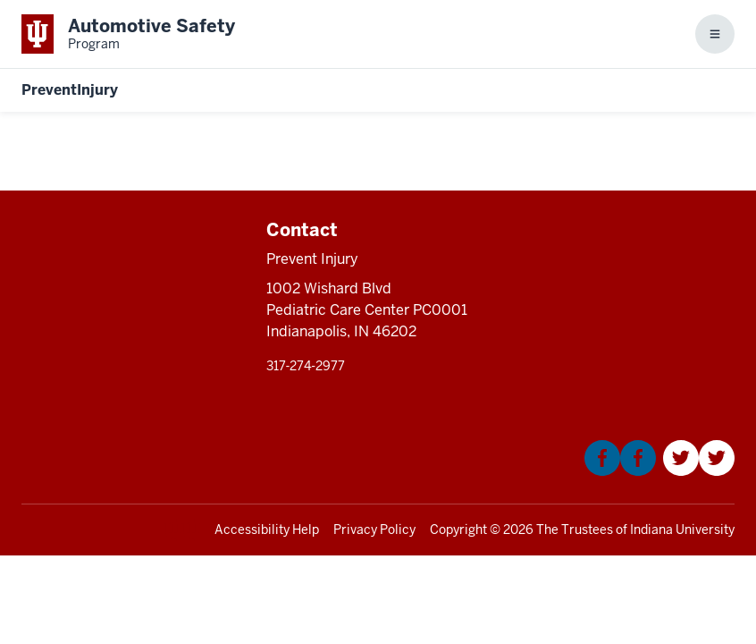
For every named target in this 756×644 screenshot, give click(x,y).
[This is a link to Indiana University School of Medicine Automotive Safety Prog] (128, 34)
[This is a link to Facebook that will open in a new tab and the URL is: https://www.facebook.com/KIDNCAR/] (620, 471)
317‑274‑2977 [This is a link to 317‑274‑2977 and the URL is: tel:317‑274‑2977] (305, 366)
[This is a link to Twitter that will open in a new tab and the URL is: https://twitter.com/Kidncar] (699, 471)
